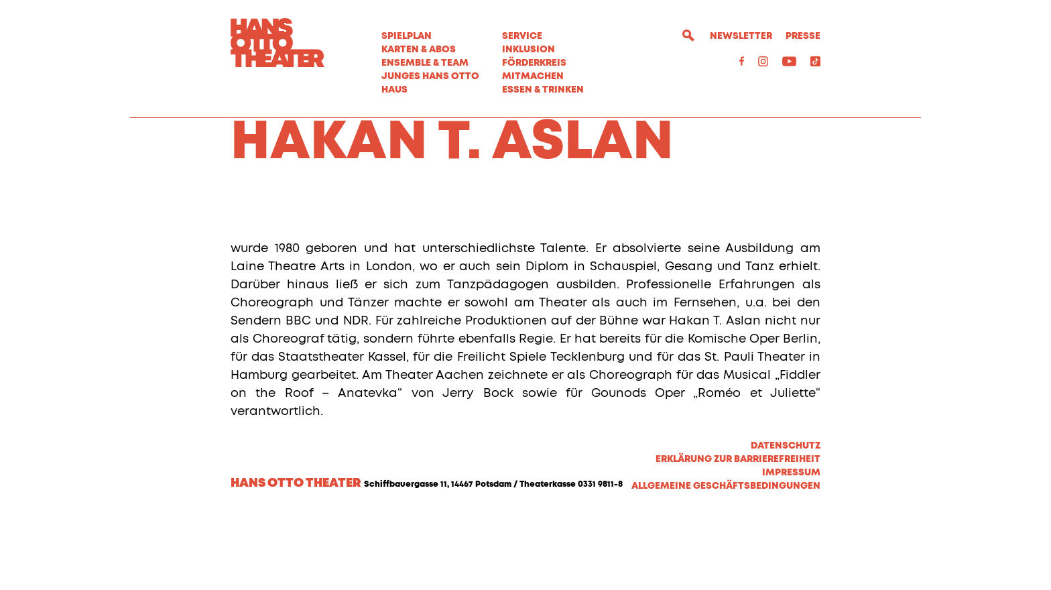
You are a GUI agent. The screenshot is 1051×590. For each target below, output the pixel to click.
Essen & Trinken (543, 90)
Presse (803, 36)
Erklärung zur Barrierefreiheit (738, 531)
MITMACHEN (533, 76)
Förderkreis (534, 63)
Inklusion (528, 49)
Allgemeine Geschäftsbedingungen (725, 558)
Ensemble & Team (425, 63)
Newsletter (741, 36)
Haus (394, 90)
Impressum (791, 544)
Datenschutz (785, 517)
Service (522, 36)
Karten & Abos (418, 49)
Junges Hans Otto (430, 76)
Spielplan (406, 36)
